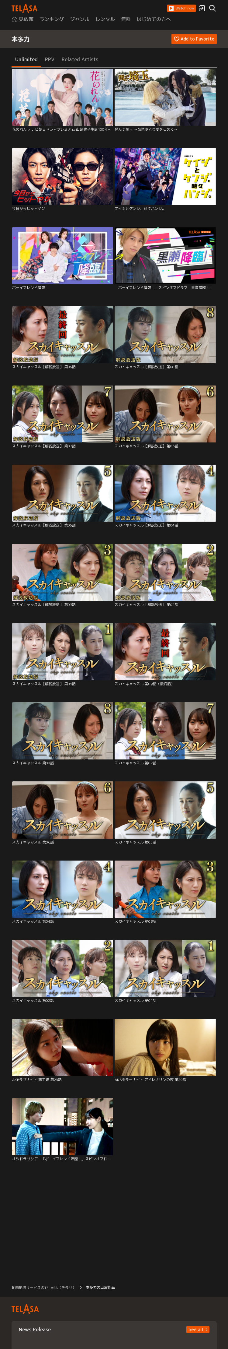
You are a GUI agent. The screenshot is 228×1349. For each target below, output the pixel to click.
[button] (181, 8)
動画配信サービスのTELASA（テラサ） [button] (44, 1287)
